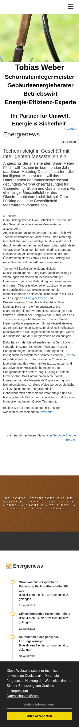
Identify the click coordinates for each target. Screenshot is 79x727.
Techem (8, 319)
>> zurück (69, 128)
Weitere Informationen (40, 704)
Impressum (19, 691)
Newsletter (46, 412)
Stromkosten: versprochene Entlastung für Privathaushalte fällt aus (43, 586)
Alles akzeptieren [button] (39, 716)
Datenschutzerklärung (23, 696)
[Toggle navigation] (71, 7)
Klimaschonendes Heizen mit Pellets (44, 613)
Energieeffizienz (36, 298)
